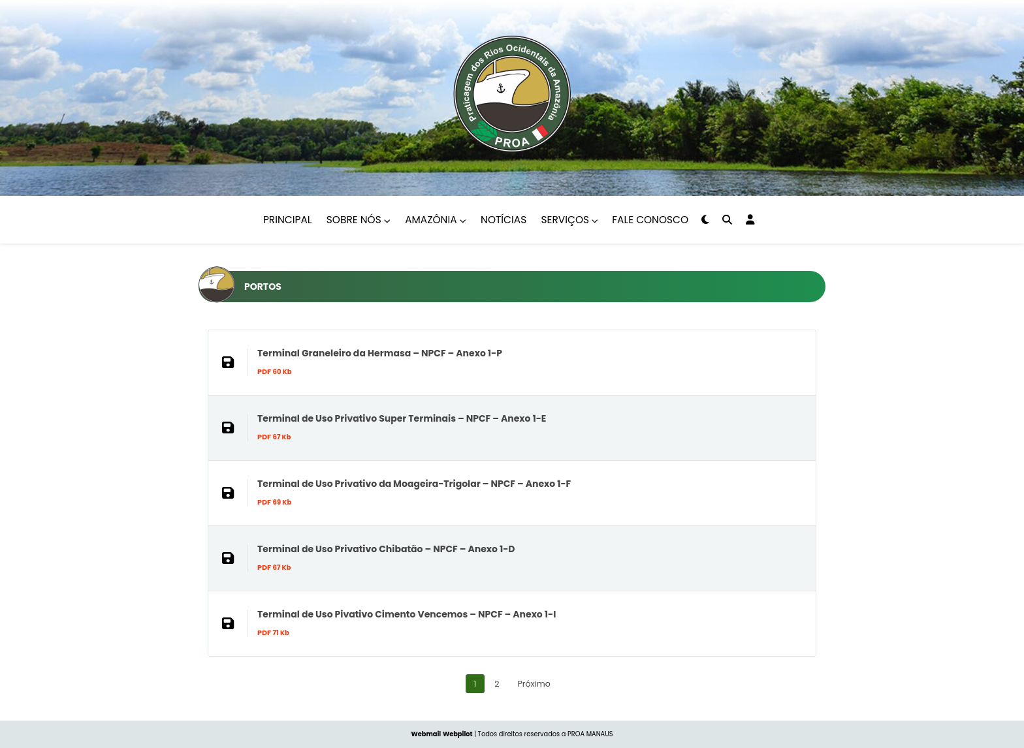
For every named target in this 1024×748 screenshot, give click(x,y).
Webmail (426, 734)
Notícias (503, 219)
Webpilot (458, 734)
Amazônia (435, 219)
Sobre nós (359, 219)
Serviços (570, 219)
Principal (287, 219)
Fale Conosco (650, 219)
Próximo (534, 683)
